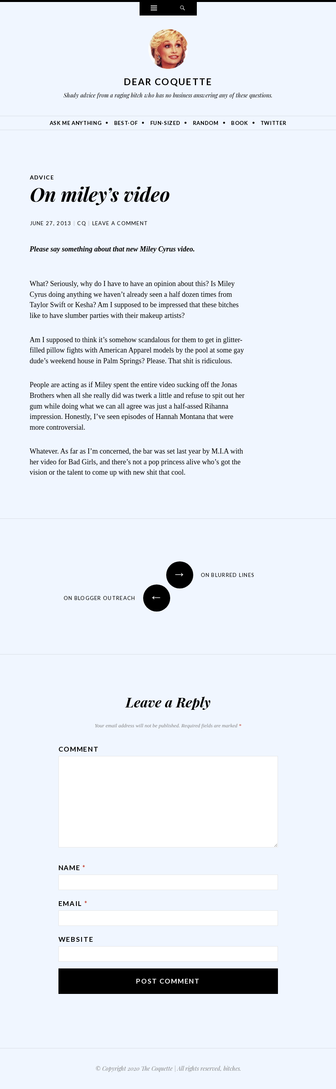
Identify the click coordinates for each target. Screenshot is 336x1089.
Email (73, 903)
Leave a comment (120, 223)
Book (239, 123)
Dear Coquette (168, 81)
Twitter (273, 123)
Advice (42, 177)
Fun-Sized (165, 123)
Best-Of (126, 123)
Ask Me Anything (76, 123)
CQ (81, 223)
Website (76, 939)
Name (72, 867)
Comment (78, 749)
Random (206, 123)
